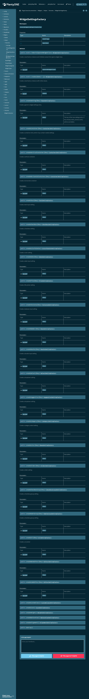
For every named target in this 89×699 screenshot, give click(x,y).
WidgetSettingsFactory (11, 57)
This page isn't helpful (68, 656)
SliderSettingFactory (48, 466)
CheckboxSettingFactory (50, 224)
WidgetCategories (9, 65)
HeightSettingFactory (45, 612)
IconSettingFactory (43, 608)
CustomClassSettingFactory (51, 603)
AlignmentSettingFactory (49, 622)
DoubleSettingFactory (48, 349)
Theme (68, 4)
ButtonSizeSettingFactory (50, 617)
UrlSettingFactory (44, 537)
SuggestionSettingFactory (53, 397)
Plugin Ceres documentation (29, 10)
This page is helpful (36, 656)
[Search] (81, 4)
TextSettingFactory (46, 200)
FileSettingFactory (46, 281)
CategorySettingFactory (50, 421)
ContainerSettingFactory (52, 128)
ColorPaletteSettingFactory (52, 248)
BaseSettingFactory (48, 100)
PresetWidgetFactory (10, 48)
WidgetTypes (8, 68)
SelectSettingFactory (48, 373)
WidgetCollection (8, 113)
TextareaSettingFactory (50, 305)
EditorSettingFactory (51, 561)
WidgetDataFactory (10, 52)
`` (21, 39)
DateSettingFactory (46, 257)
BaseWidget (8, 60)
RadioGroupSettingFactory (53, 514)
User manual (60, 4)
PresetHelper (8, 63)
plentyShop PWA (32, 4)
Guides (24, 4)
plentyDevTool (51, 4)
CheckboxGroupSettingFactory (56, 490)
